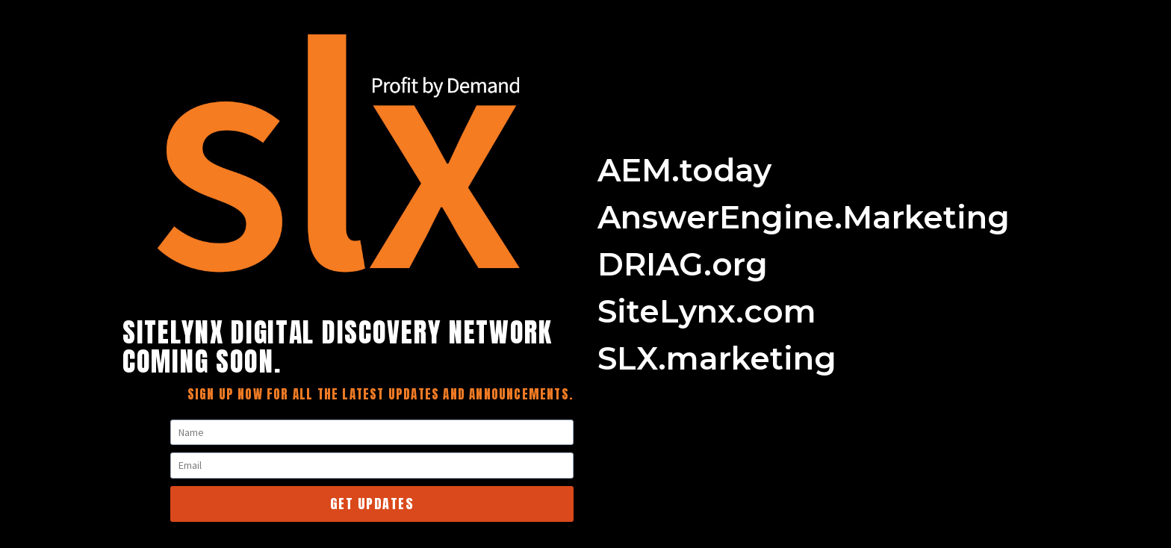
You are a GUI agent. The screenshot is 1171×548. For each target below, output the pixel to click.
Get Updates (372, 503)
